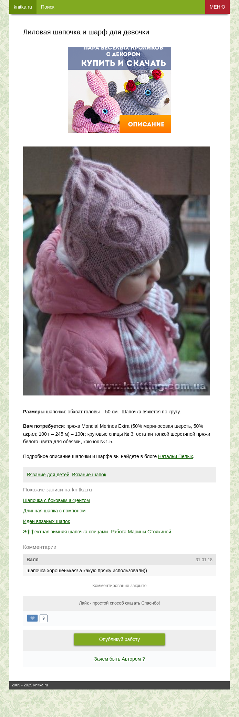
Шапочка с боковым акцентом (56, 500)
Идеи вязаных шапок (46, 521)
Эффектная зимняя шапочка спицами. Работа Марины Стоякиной (97, 531)
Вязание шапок (89, 474)
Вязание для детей (48, 474)
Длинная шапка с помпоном (54, 510)
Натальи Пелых (175, 456)
